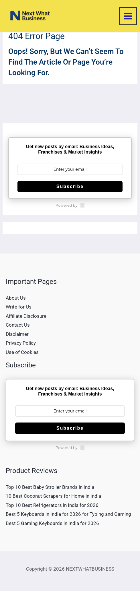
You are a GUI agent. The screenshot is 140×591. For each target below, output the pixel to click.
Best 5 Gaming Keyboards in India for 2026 (52, 523)
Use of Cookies (22, 352)
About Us (16, 298)
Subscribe (70, 186)
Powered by (70, 205)
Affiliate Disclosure (26, 316)
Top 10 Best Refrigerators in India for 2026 (52, 505)
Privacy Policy (21, 343)
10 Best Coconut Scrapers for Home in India (53, 496)
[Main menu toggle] (128, 16)
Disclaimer (17, 334)
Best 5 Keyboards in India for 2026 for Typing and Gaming (68, 514)
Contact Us (18, 325)
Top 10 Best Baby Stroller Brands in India (50, 487)
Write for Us (18, 307)
